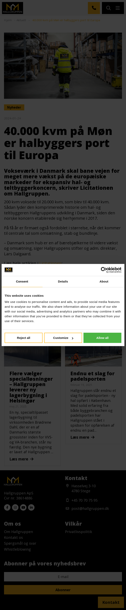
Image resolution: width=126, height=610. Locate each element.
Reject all (23, 337)
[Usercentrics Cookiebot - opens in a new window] (103, 270)
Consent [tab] (22, 281)
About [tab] (104, 281)
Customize (63, 337)
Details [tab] (63, 281)
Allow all (102, 337)
